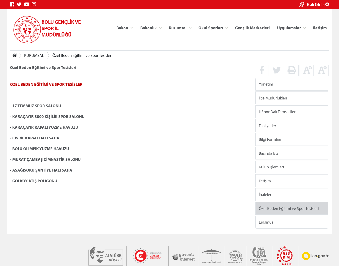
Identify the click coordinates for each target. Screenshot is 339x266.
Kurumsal (178, 27)
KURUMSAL (34, 55)
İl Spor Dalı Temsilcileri (277, 111)
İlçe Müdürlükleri (273, 97)
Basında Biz (268, 153)
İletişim (320, 27)
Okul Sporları (210, 27)
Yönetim (266, 84)
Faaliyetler (267, 125)
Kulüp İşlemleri (271, 167)
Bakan (122, 27)
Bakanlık (148, 27)
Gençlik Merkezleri (252, 27)
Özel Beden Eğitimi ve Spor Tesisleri (82, 55)
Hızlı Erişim (318, 4)
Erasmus (266, 222)
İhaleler (265, 194)
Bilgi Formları (270, 139)
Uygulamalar (289, 27)
